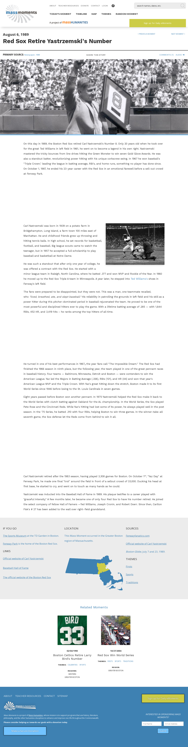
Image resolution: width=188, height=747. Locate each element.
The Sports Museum (14, 535)
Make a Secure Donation (25, 731)
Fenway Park (10, 543)
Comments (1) (166, 55)
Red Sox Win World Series (116, 655)
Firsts (129, 566)
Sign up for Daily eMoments (157, 23)
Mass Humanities (36, 715)
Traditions (132, 582)
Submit (163, 730)
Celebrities (72, 665)
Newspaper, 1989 (32, 54)
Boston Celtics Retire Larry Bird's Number (72, 656)
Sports (129, 574)
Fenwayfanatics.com (138, 535)
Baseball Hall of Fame (15, 568)
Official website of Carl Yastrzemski (23, 558)
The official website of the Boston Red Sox (27, 577)
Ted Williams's (139, 278)
